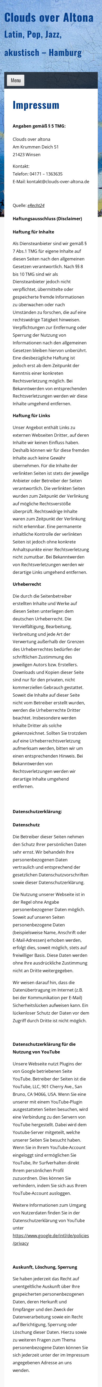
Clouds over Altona (49, 16)
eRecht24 (36, 205)
